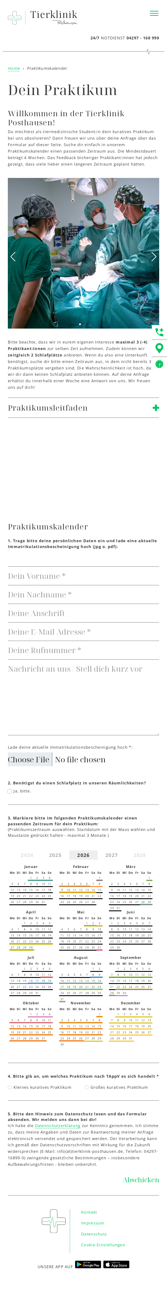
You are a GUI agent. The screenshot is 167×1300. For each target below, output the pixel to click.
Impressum (93, 1224)
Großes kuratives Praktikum (119, 1087)
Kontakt (89, 1213)
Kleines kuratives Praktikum (42, 1087)
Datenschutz (94, 1235)
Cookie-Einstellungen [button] (103, 1246)
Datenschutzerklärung (58, 1125)
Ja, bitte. (22, 791)
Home (14, 68)
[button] (80, 324)
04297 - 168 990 (143, 37)
